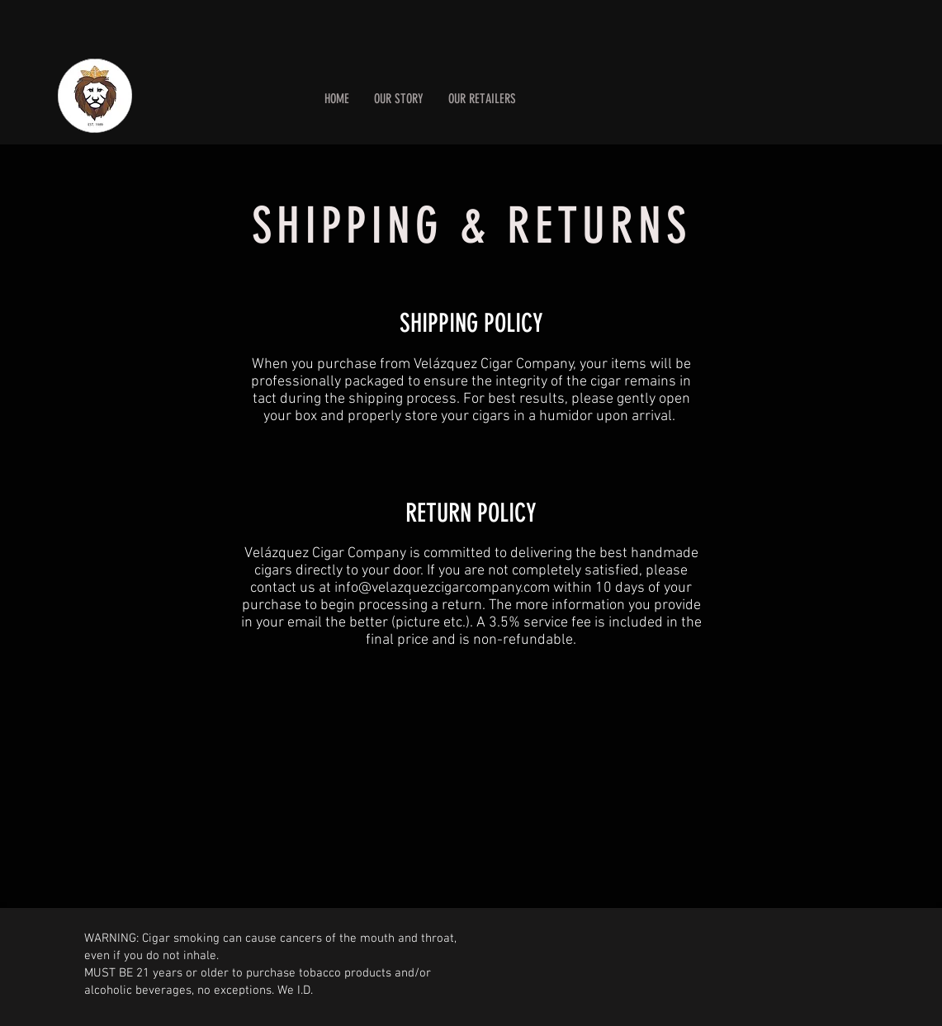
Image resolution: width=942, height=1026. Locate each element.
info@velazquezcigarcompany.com (442, 588)
